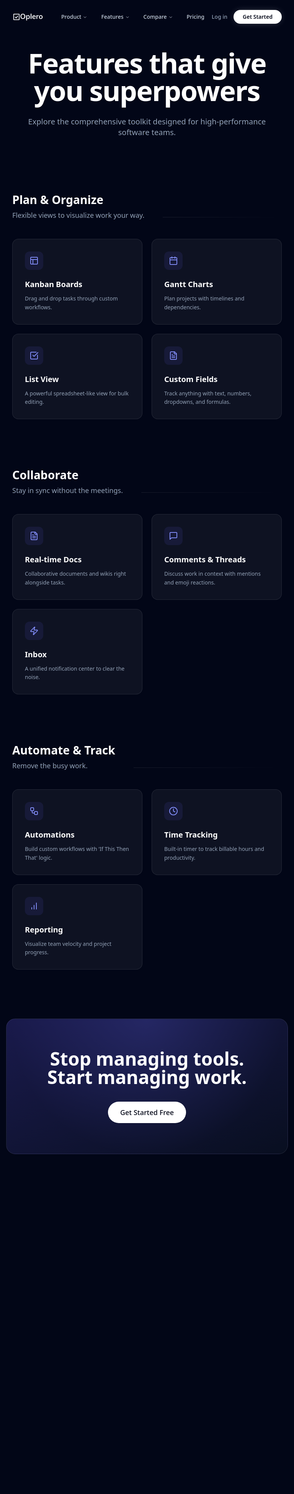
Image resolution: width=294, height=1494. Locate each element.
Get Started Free (147, 1112)
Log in (219, 16)
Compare (158, 16)
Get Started (258, 16)
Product (74, 16)
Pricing (195, 16)
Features (115, 16)
